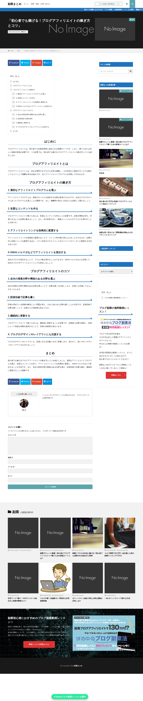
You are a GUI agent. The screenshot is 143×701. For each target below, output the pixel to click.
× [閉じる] (90, 696)
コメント (12, 435)
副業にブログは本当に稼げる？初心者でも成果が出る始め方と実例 (87, 554)
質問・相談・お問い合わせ (40, 4)
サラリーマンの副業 (127, 91)
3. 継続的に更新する (21, 122)
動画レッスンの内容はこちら (39, 644)
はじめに (14, 81)
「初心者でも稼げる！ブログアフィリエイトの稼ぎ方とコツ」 (42, 51)
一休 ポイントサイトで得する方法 (117, 598)
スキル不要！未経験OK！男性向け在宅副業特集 (54, 599)
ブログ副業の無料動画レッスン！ (114, 297)
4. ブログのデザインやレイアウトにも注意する (30, 126)
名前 (10, 457)
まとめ (14, 130)
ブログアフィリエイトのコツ (21, 110)
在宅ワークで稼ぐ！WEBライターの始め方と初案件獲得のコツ (22, 599)
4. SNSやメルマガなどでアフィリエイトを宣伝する (32, 106)
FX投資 (130, 150)
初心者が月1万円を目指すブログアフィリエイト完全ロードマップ (115, 202)
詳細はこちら (116, 375)
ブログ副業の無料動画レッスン (109, 4)
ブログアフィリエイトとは (21, 85)
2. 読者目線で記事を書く (22, 118)
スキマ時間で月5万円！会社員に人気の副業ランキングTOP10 (119, 554)
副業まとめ (15, 4)
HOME (12, 51)
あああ (101, 173)
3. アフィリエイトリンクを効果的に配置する (29, 102)
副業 (24, 32)
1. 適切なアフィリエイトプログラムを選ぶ (29, 93)
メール (11, 467)
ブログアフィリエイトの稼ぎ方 (22, 89)
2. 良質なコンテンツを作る (23, 97)
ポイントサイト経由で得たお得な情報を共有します (87, 599)
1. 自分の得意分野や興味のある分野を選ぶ (29, 114)
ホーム (26, 4)
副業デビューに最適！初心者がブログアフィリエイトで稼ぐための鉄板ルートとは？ (116, 143)
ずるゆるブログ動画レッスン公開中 (70, 696)
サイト (10, 476)
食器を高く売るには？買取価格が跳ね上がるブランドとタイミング (116, 233)
